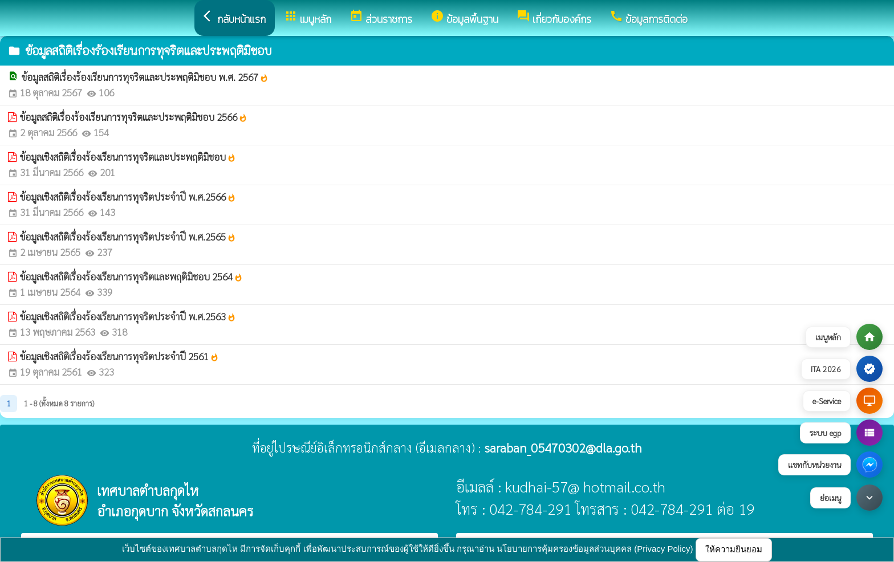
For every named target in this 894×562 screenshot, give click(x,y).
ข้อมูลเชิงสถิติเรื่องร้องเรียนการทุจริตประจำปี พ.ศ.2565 (128, 236)
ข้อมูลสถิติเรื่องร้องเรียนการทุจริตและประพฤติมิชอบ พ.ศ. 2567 (145, 77)
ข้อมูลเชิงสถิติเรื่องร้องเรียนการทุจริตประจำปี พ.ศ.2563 (128, 316)
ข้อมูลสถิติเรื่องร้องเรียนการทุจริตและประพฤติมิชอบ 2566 (133, 117)
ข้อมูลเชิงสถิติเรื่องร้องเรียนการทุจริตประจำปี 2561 (119, 356)
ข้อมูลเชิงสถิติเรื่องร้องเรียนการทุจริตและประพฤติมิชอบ (128, 156)
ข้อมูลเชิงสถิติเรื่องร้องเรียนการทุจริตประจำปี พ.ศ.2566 (128, 196)
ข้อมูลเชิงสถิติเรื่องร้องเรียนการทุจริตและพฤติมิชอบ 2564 (131, 276)
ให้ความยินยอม (733, 549)
